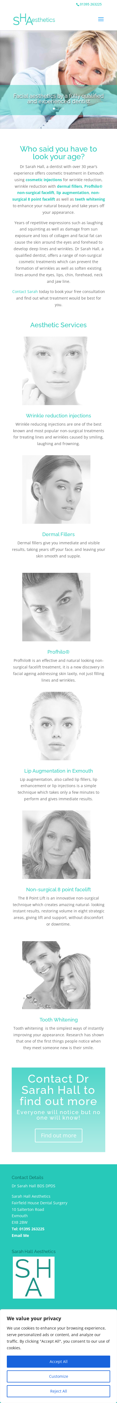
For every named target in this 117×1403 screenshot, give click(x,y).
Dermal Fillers (58, 534)
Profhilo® (58, 652)
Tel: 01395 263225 (28, 1228)
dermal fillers (69, 186)
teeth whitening (90, 199)
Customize (58, 1376)
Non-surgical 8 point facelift (58, 889)
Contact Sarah (25, 291)
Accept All (59, 1361)
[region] (58, 1356)
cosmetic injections (44, 179)
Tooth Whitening (59, 1020)
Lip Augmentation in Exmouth (58, 771)
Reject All (58, 1391)
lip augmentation (72, 192)
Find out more (58, 1135)
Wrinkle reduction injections (58, 416)
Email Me (20, 1235)
